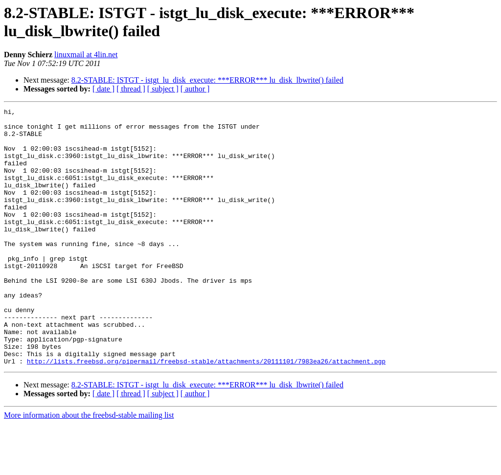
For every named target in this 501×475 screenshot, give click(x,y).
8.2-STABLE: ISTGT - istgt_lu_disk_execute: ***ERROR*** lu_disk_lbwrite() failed (207, 80)
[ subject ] (163, 89)
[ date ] (103, 89)
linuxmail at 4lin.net (85, 54)
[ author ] (195, 89)
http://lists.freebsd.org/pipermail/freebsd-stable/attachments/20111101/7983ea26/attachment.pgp (206, 412)
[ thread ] (130, 89)
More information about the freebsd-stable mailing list (89, 466)
